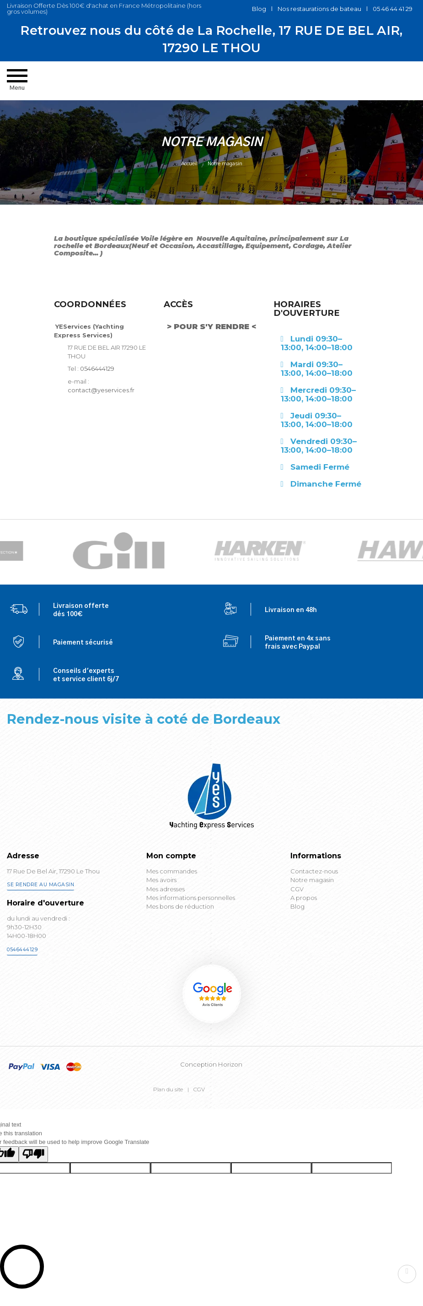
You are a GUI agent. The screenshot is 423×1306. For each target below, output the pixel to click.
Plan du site (168, 1104)
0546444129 (97, 383)
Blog (259, 8)
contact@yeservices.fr (101, 404)
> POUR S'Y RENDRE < (211, 341)
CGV (199, 1104)
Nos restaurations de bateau (319, 8)
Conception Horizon (211, 1079)
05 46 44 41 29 (392, 8)
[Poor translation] (33, 1169)
